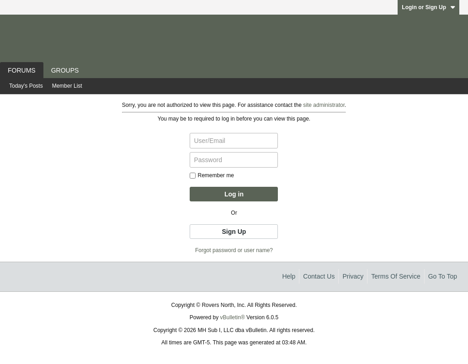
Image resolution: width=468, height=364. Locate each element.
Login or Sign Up (428, 7)
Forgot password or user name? (234, 250)
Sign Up (234, 231)
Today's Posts (26, 86)
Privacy (352, 276)
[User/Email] (234, 140)
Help (288, 276)
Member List (67, 86)
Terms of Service (395, 276)
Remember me (212, 175)
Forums (22, 70)
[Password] (234, 160)
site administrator (324, 105)
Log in (234, 194)
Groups (65, 70)
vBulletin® (232, 317)
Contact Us (319, 276)
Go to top (442, 276)
